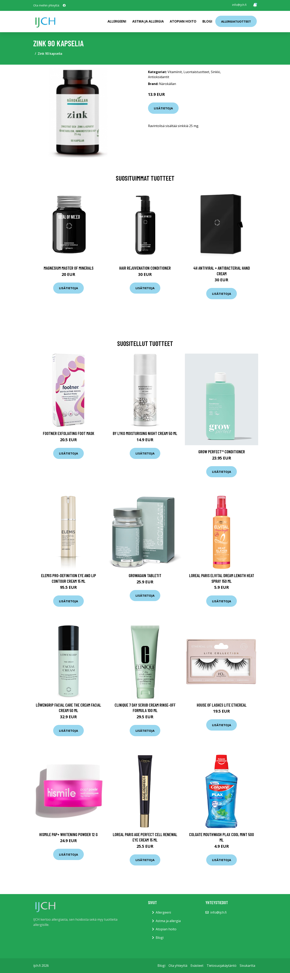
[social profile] (64, 5)
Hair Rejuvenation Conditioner (145, 267)
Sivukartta (247, 965)
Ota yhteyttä (178, 965)
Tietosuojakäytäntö (221, 965)
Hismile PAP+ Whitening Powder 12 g (68, 834)
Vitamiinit (175, 72)
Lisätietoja (163, 108)
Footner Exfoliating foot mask (68, 433)
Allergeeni (117, 21)
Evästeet (197, 965)
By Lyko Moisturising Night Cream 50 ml (145, 433)
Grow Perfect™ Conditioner (221, 451)
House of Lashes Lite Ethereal (221, 704)
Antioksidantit (158, 77)
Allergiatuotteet (236, 21)
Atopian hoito (183, 21)
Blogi (207, 21)
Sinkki (215, 72)
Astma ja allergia (148, 21)
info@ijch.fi (239, 5)
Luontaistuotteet (196, 72)
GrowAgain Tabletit (145, 575)
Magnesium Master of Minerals (68, 267)
